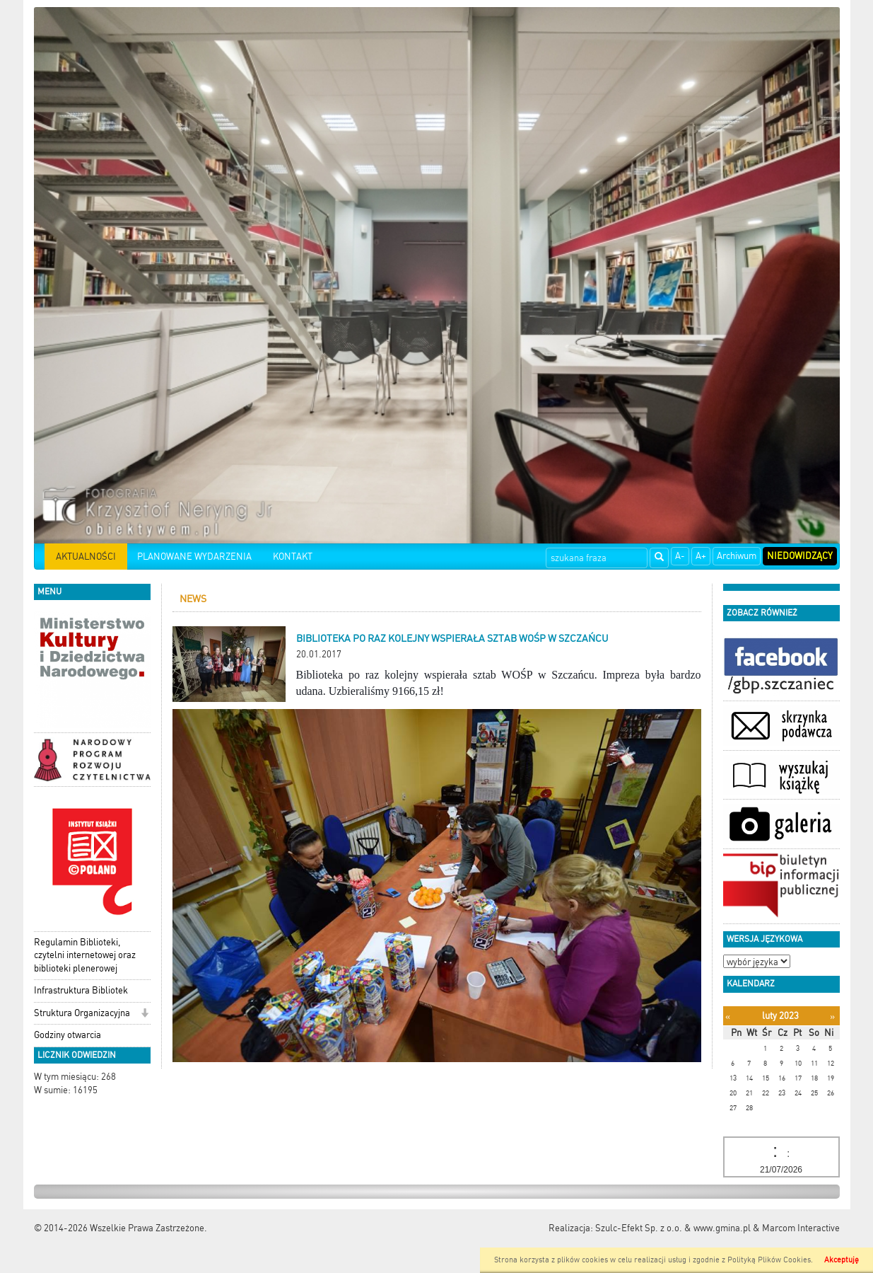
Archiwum (736, 556)
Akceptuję (841, 1260)
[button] (145, 1014)
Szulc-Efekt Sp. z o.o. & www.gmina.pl (673, 1228)
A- (680, 556)
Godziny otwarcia (67, 1035)
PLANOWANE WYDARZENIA (194, 556)
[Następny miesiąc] (832, 1016)
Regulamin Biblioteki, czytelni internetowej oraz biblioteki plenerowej (85, 955)
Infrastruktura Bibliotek (81, 990)
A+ (701, 556)
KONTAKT (292, 556)
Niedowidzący (800, 556)
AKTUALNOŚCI (86, 556)
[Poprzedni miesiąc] (727, 1016)
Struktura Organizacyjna (82, 1013)
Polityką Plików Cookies (769, 1260)
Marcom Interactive (801, 1228)
